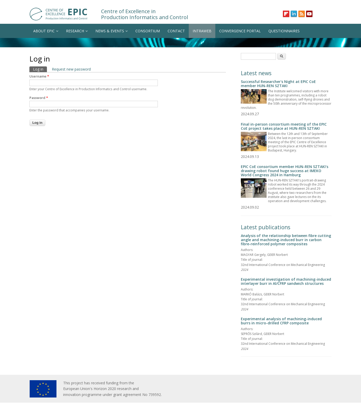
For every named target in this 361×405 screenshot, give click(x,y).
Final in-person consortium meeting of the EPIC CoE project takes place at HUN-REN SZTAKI (284, 126)
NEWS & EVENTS (111, 30)
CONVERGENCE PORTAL (240, 30)
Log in (40, 69)
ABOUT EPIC (45, 30)
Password (38, 97)
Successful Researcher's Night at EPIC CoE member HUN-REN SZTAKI (278, 83)
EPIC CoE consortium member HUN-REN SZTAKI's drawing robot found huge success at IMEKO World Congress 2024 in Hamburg (284, 170)
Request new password (71, 69)
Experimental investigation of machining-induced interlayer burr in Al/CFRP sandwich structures (286, 281)
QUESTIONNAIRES (284, 30)
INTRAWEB (202, 30)
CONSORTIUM (147, 30)
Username (39, 76)
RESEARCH (77, 30)
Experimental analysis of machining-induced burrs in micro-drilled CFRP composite (281, 320)
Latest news (256, 73)
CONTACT (176, 30)
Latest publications (265, 227)
